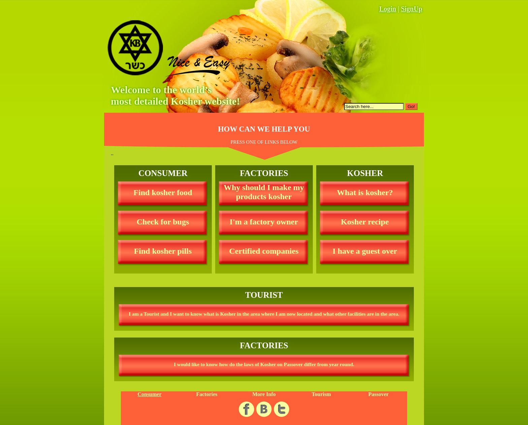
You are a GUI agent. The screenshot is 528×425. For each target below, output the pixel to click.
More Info (263, 394)
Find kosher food (162, 192)
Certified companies (264, 251)
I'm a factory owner (264, 221)
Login (387, 8)
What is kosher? (365, 192)
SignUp (411, 8)
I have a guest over (365, 251)
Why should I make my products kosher (264, 192)
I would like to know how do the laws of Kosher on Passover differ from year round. (264, 364)
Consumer (149, 394)
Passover (378, 394)
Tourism (321, 394)
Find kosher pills (163, 251)
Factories (206, 394)
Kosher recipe (365, 221)
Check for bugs (163, 221)
